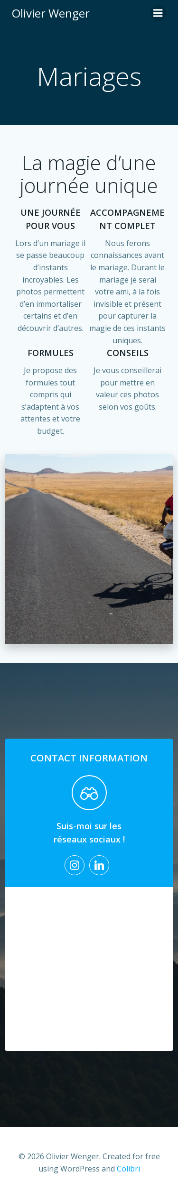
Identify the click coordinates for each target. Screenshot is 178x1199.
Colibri (128, 1168)
